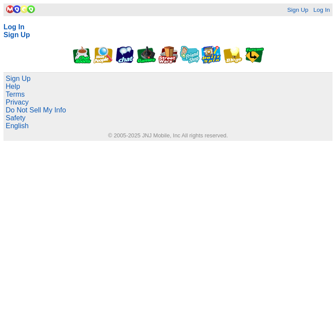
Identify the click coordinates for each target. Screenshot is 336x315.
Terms (15, 94)
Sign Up (297, 10)
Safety (15, 118)
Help (13, 86)
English (17, 126)
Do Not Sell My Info (36, 110)
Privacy (17, 102)
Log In (321, 10)
